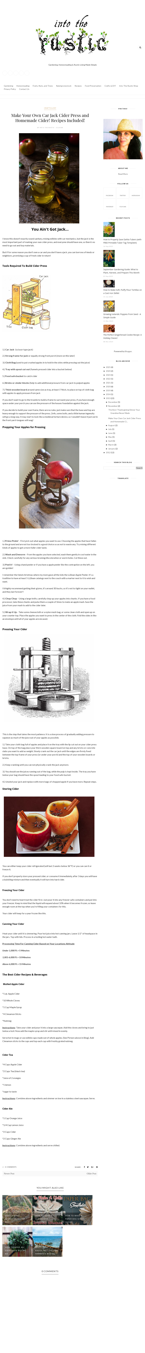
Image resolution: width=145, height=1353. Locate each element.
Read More (123, 174)
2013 (108, 398)
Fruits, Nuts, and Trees (43, 86)
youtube (122, 203)
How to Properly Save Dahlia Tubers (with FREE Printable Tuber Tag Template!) (122, 241)
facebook (109, 192)
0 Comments (11, 1167)
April (110, 441)
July (110, 429)
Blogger (128, 351)
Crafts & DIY (110, 86)
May (110, 437)
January (111, 448)
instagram (136, 192)
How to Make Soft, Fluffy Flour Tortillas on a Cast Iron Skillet (122, 291)
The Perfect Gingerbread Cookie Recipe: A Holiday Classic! (122, 336)
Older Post (91, 1173)
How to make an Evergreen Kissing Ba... (15, 1250)
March (111, 444)
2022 (108, 379)
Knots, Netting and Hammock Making (46, 1252)
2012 (108, 452)
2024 (108, 371)
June (110, 433)
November (113, 406)
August (111, 425)
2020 (108, 386)
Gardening (8, 86)
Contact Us (24, 89)
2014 (108, 394)
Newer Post (9, 1173)
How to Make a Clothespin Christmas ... (43, 1218)
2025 (108, 367)
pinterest (109, 203)
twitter (123, 192)
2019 (108, 390)
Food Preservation (93, 86)
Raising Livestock (63, 86)
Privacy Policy (10, 89)
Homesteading (22, 86)
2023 (108, 375)
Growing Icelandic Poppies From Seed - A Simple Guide (122, 316)
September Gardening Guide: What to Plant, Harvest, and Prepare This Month (121, 271)
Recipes (78, 86)
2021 (108, 382)
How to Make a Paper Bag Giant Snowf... (74, 1218)
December (113, 402)
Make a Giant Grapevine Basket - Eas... (16, 1218)
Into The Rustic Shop (128, 86)
